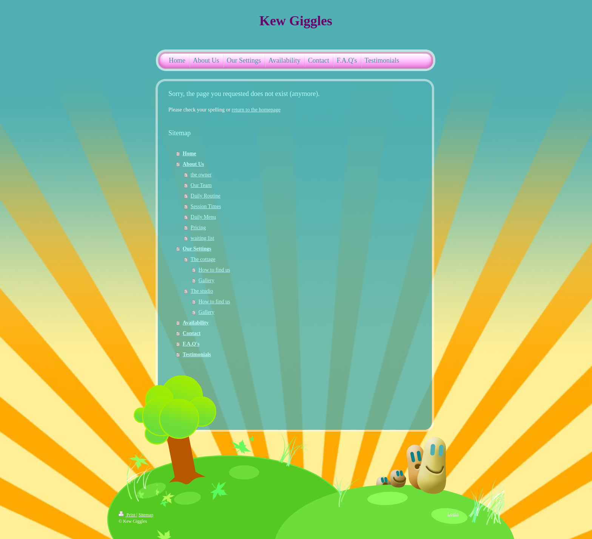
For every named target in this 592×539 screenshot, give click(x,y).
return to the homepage (256, 110)
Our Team (201, 185)
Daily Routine (205, 196)
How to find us (214, 270)
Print (127, 514)
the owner (201, 175)
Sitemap (146, 514)
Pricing (198, 227)
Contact (191, 333)
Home (189, 153)
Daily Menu (203, 217)
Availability (196, 323)
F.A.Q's (191, 344)
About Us (193, 164)
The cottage (203, 259)
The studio (202, 291)
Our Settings (197, 249)
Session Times (206, 206)
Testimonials (197, 354)
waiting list (202, 238)
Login (452, 514)
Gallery (206, 280)
